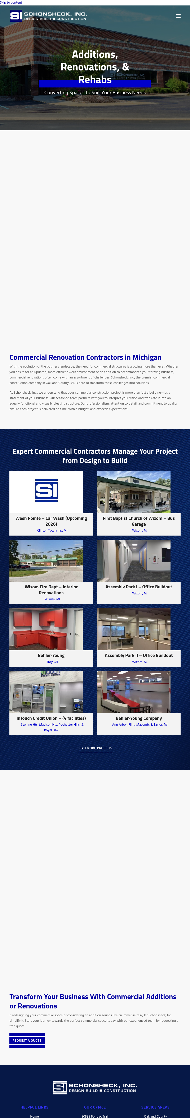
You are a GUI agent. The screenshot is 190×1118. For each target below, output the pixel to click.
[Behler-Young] (51, 637)
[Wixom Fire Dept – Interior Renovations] (51, 572)
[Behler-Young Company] (139, 703)
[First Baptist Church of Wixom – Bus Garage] (139, 503)
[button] (178, 16)
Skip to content (11, 2)
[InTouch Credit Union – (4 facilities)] (51, 703)
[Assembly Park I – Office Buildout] (139, 572)
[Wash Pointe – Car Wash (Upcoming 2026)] (51, 503)
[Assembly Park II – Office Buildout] (139, 637)
